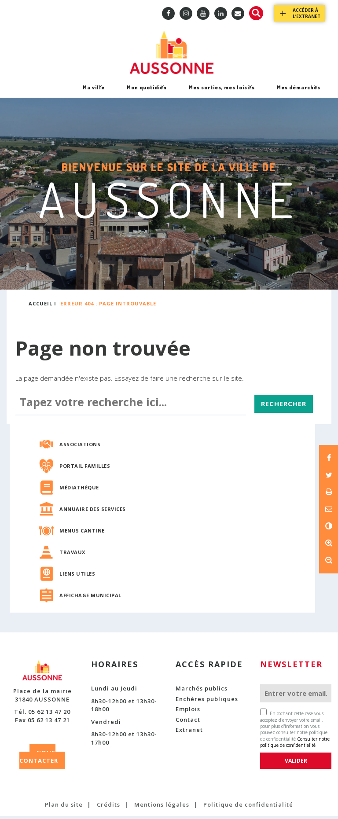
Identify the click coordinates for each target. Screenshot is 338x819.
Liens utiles (77, 576)
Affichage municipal (90, 598)
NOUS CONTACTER (38, 760)
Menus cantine (82, 533)
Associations (79, 447)
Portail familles (84, 469)
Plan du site (64, 808)
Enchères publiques (207, 702)
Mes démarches (298, 93)
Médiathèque (79, 490)
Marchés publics (202, 691)
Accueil (40, 306)
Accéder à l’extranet (306, 13)
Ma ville (93, 93)
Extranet (189, 733)
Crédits (108, 808)
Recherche (256, 13)
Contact (188, 723)
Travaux (72, 555)
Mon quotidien (146, 93)
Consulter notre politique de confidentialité (295, 745)
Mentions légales (161, 808)
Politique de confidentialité (248, 808)
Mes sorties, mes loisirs (221, 93)
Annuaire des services (92, 512)
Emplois (188, 712)
